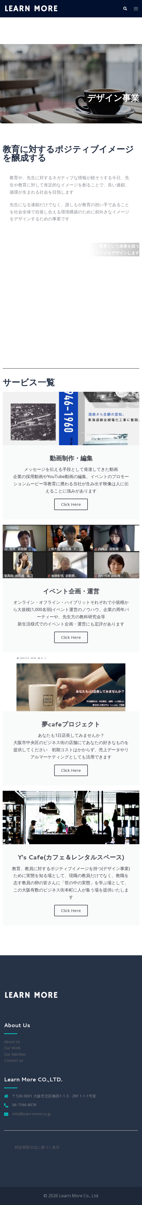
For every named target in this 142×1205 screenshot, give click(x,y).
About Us (12, 1041)
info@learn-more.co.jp (31, 1113)
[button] (125, 8)
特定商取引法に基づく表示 (37, 1147)
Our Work (12, 1047)
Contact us (13, 1060)
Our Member (15, 1054)
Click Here (71, 504)
